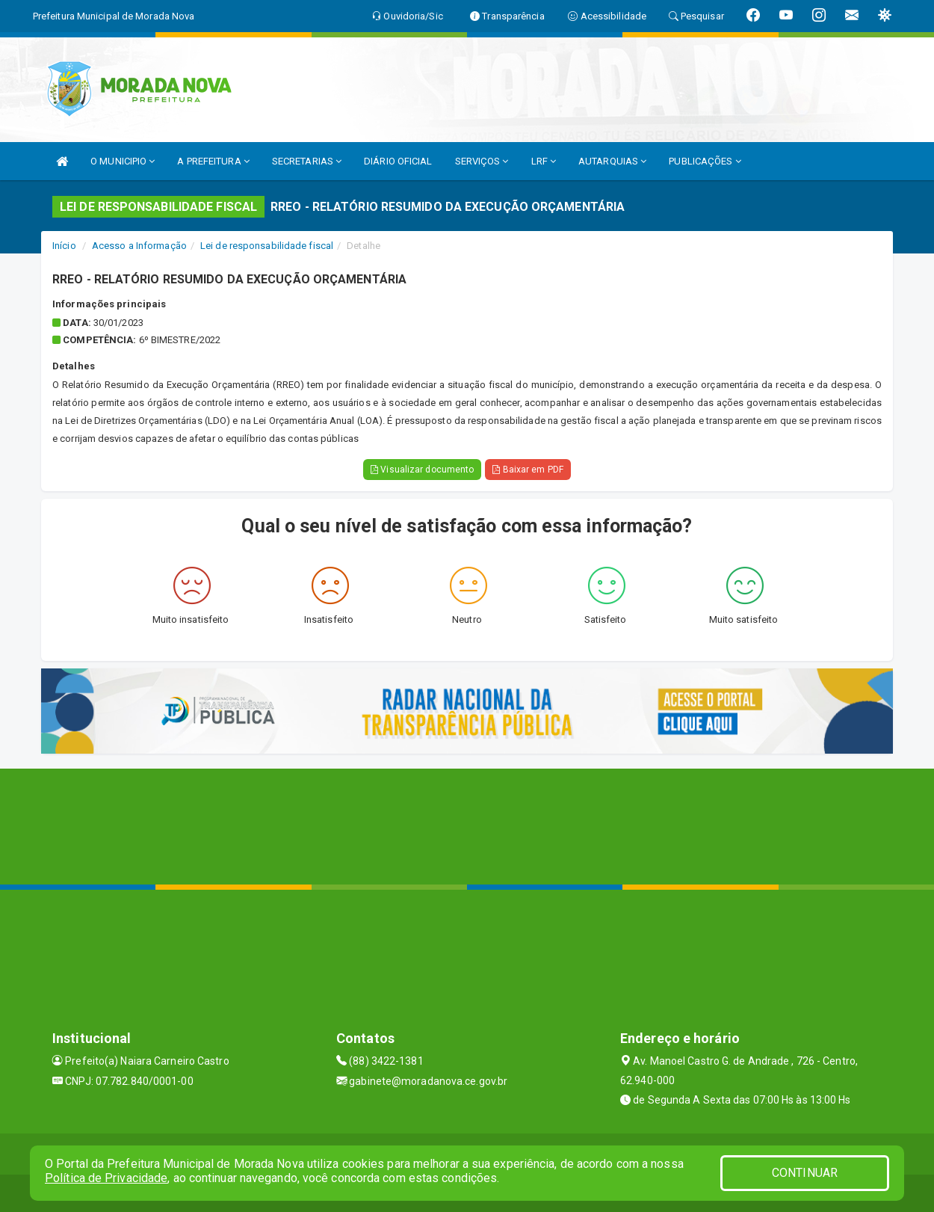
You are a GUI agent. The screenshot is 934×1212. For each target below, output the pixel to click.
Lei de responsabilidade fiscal (266, 245)
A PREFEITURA (213, 161)
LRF (544, 161)
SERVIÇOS (482, 161)
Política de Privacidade (106, 1178)
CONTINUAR (805, 1173)
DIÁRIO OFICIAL (398, 161)
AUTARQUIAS (612, 161)
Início (64, 245)
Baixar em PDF (527, 469)
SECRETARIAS (306, 161)
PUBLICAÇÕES (704, 161)
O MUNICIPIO (122, 161)
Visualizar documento (422, 469)
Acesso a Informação (139, 245)
